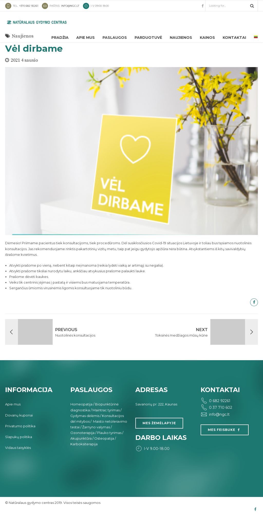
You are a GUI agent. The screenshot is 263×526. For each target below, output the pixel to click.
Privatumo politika (20, 436)
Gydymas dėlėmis (84, 425)
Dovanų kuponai (19, 425)
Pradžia (60, 37)
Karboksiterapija (84, 454)
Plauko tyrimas (109, 442)
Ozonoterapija (82, 442)
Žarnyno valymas (96, 437)
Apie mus (85, 37)
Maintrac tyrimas (106, 420)
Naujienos (181, 37)
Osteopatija (104, 448)
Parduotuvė (148, 37)
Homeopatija (81, 414)
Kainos (207, 37)
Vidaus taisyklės (18, 457)
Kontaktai (234, 37)
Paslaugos (114, 37)
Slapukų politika (18, 447)
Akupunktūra (81, 448)
